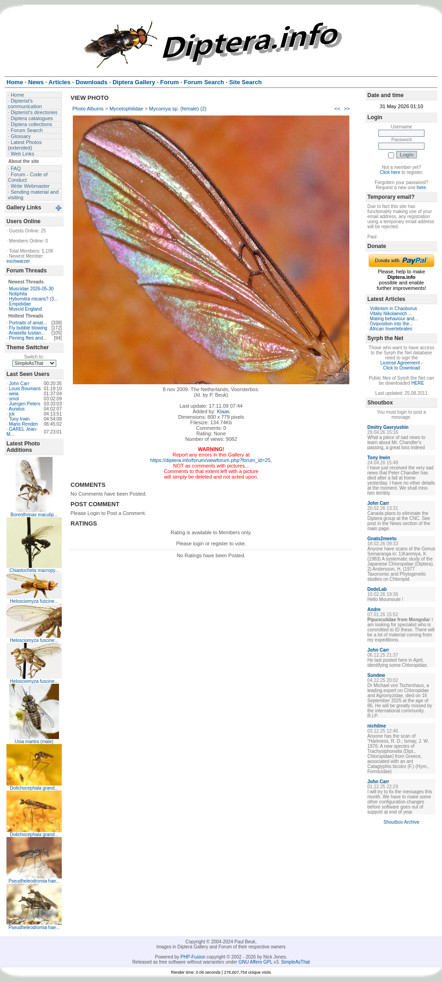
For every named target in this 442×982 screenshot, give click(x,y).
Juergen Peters (25, 403)
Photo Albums (88, 108)
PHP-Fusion (193, 956)
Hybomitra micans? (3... (33, 298)
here (421, 187)
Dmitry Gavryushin (387, 427)
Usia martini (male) (34, 741)
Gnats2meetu (381, 538)
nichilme (376, 725)
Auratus (16, 408)
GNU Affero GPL (255, 962)
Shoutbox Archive (401, 822)
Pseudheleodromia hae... (33, 881)
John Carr (19, 383)
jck (12, 413)
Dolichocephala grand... (34, 788)
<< (337, 108)
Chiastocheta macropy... (34, 570)
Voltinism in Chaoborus (393, 308)
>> (347, 108)
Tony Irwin (19, 419)
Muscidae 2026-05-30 (31, 288)
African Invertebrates (391, 328)
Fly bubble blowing (28, 327)
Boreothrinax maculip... (34, 514)
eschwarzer (18, 261)
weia (14, 393)
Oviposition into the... (391, 323)
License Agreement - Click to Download (401, 365)
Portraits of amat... (28, 322)
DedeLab (377, 589)
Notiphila (18, 293)
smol (14, 398)
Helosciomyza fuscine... (34, 601)
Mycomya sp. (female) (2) (177, 108)
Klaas (223, 411)
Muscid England (25, 309)
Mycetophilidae (126, 108)
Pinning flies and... (28, 338)
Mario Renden (23, 424)
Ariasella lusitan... (27, 332)
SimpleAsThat (295, 962)
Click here (390, 172)
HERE (417, 383)
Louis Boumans (25, 388)
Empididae (20, 303)
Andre (374, 609)
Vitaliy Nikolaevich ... (391, 313)
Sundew (376, 675)
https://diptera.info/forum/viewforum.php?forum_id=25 (210, 460)
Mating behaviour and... (394, 318)
